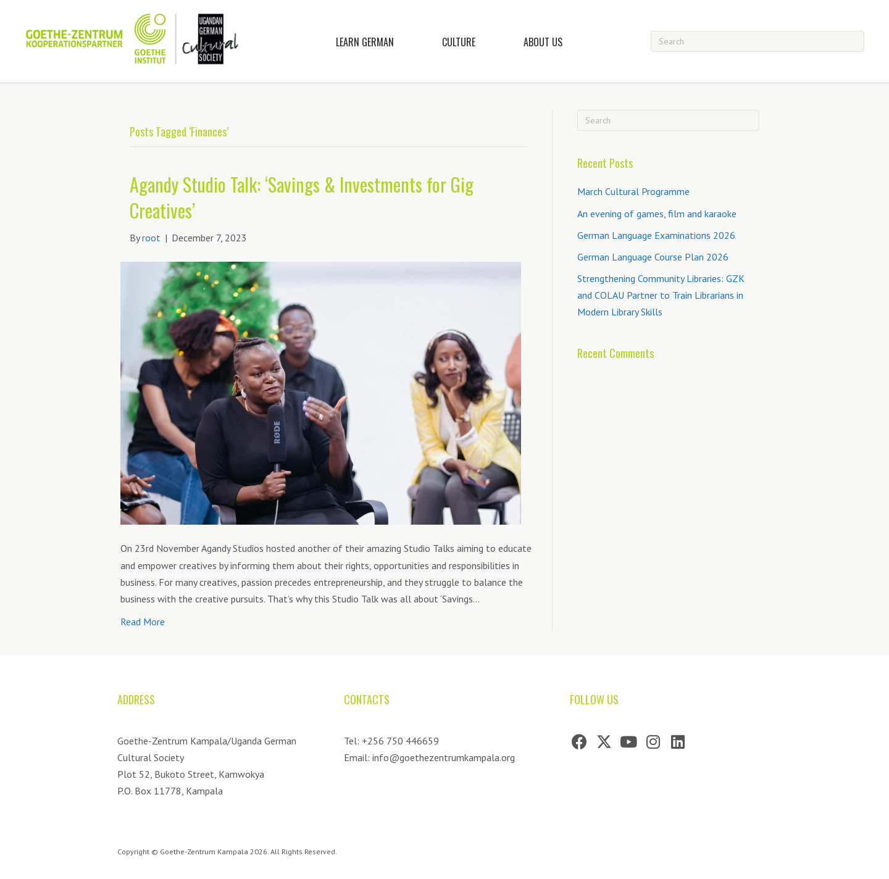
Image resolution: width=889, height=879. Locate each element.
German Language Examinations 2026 (656, 235)
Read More (142, 621)
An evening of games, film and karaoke (657, 213)
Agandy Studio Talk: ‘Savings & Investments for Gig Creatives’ (302, 197)
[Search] (757, 41)
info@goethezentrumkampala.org (443, 757)
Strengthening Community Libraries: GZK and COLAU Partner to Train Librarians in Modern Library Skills (661, 295)
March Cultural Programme (633, 191)
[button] (579, 742)
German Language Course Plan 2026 (652, 257)
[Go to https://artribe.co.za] (738, 861)
